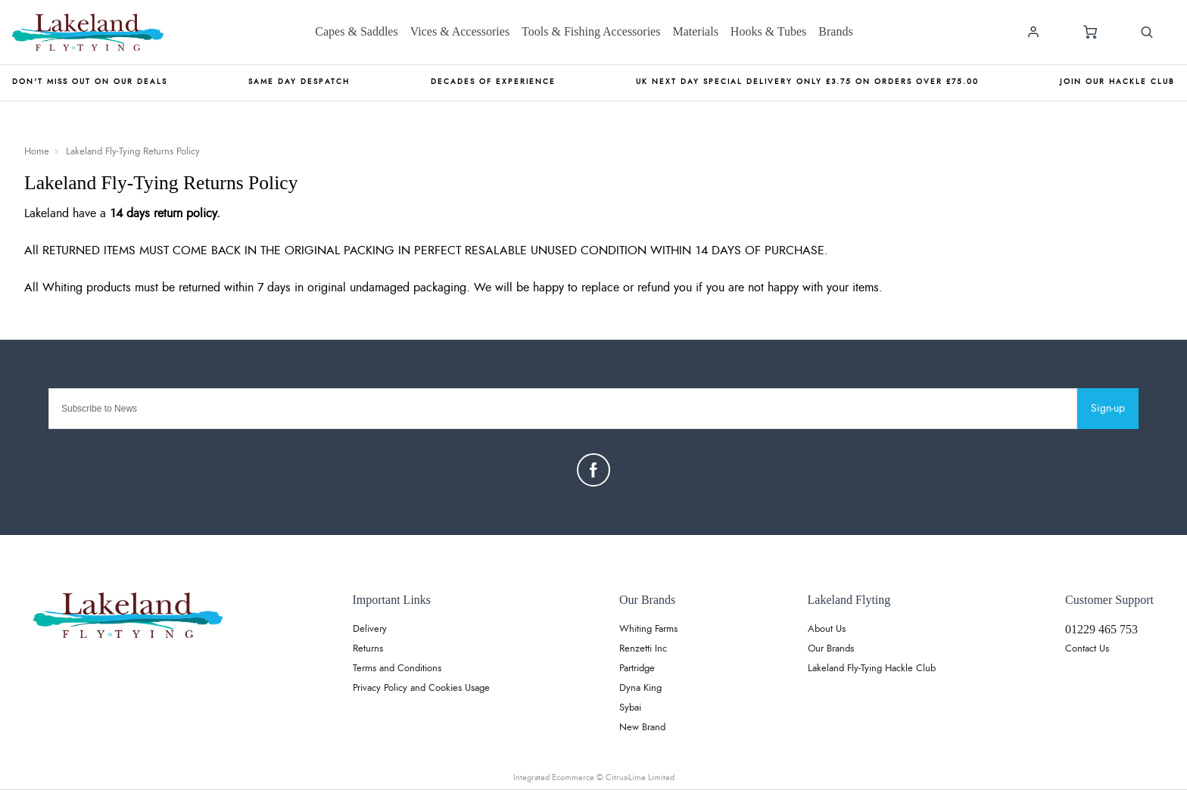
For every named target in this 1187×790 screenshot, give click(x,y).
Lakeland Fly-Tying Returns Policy (133, 151)
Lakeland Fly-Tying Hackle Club (872, 668)
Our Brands (831, 649)
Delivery (370, 629)
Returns (368, 649)
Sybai (630, 708)
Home (36, 151)
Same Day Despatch (299, 82)
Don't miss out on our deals (89, 82)
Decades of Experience (493, 82)
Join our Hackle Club (1117, 82)
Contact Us (1087, 649)
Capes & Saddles (356, 31)
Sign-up (1108, 408)
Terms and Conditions (397, 668)
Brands (835, 31)
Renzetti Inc (643, 649)
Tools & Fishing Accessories (591, 31)
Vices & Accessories (459, 31)
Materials (695, 31)
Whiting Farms (648, 629)
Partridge (637, 668)
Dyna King (640, 688)
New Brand (642, 727)
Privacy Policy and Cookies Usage (421, 688)
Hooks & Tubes (768, 31)
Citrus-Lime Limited (640, 777)
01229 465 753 (1101, 629)
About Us (827, 629)
